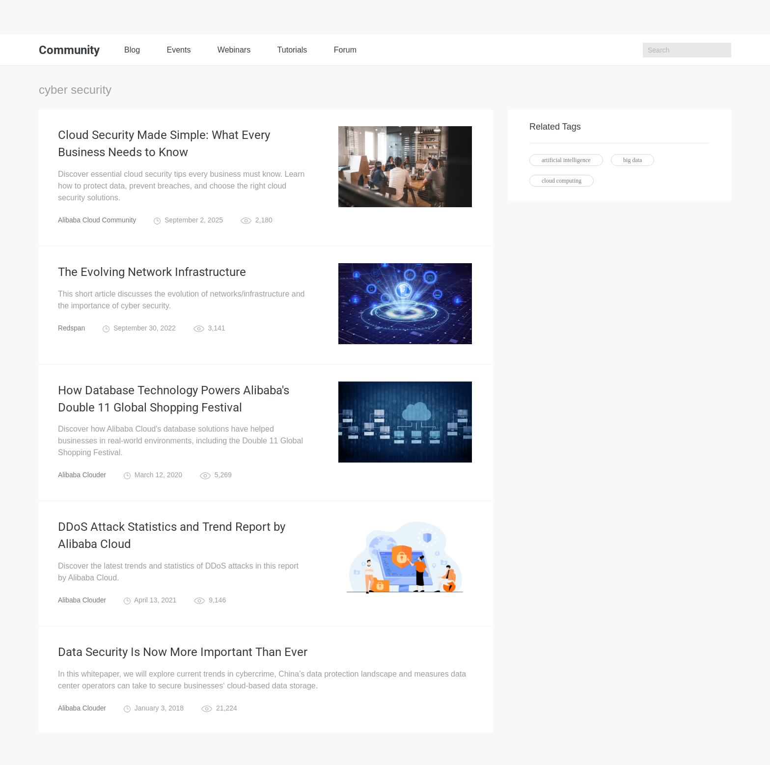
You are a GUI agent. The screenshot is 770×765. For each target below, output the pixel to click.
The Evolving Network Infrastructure (152, 273)
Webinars (234, 50)
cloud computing (561, 180)
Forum (345, 50)
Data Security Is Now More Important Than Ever (182, 654)
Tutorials (292, 50)
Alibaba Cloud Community (98, 221)
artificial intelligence (566, 160)
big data (632, 160)
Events (178, 50)
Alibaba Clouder (82, 477)
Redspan (71, 329)
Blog (132, 50)
